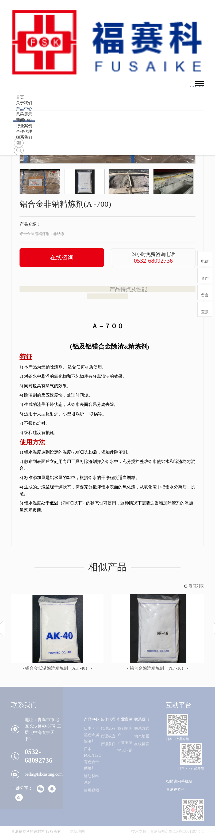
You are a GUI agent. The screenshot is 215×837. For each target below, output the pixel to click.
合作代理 (108, 719)
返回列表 (196, 586)
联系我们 (24, 137)
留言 (205, 295)
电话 (205, 261)
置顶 (205, 312)
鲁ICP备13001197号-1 (186, 832)
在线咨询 (62, 257)
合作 (205, 278)
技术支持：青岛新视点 (150, 832)
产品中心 (91, 719)
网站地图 (77, 832)
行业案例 (124, 719)
